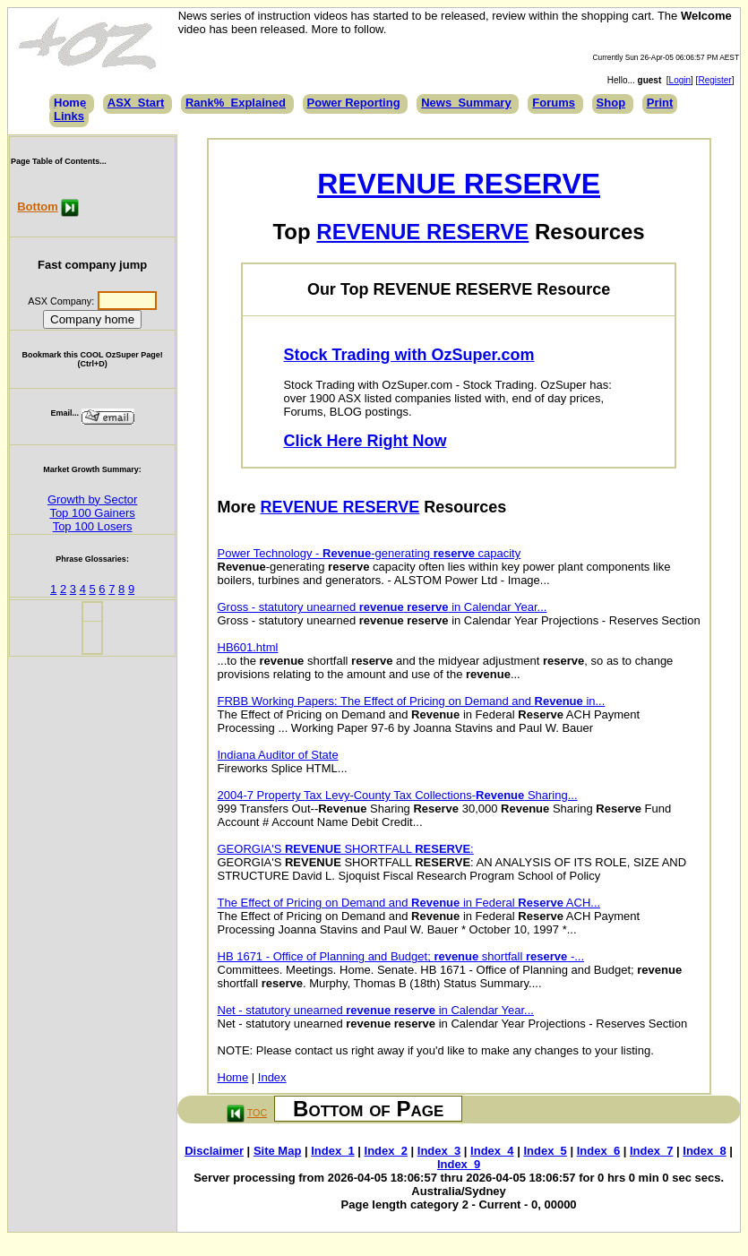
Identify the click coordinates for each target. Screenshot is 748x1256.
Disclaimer (214, 1150)
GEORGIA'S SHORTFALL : (346, 849)
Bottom (37, 206)
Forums (553, 102)
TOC (257, 1112)
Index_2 (386, 1150)
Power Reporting (353, 102)
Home (70, 102)
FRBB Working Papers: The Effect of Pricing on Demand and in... (412, 701)
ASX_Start (136, 102)
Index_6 (598, 1150)
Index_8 (704, 1150)
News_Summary (466, 102)
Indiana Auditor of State (278, 754)
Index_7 (651, 1150)
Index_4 (491, 1150)
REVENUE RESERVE (458, 184)
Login (680, 80)
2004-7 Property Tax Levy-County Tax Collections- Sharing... (398, 795)
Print (660, 102)
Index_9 (458, 1164)
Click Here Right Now (364, 441)
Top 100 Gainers (91, 513)
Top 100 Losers (93, 526)
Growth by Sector (92, 499)
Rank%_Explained (235, 102)
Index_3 (438, 1150)
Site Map (277, 1150)
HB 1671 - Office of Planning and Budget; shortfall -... (401, 956)
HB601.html (248, 647)
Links (69, 116)
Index (272, 1077)
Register (714, 80)
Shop (611, 102)
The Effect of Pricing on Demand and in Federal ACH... (409, 902)
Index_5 (544, 1150)
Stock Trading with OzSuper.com (408, 355)
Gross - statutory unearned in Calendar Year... (382, 607)
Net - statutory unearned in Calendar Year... (376, 1010)
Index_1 (332, 1150)
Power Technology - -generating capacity (369, 553)
